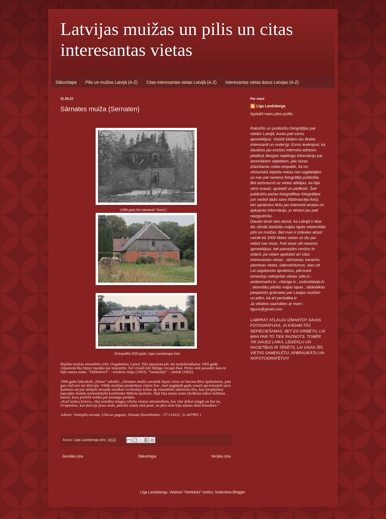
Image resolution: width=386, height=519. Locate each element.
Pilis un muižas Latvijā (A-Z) (111, 82)
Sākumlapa (66, 82)
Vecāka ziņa (221, 456)
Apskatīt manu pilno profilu (271, 114)
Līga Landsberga (270, 106)
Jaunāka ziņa (72, 456)
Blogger (239, 492)
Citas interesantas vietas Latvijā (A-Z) (182, 82)
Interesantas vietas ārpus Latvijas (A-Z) (262, 82)
